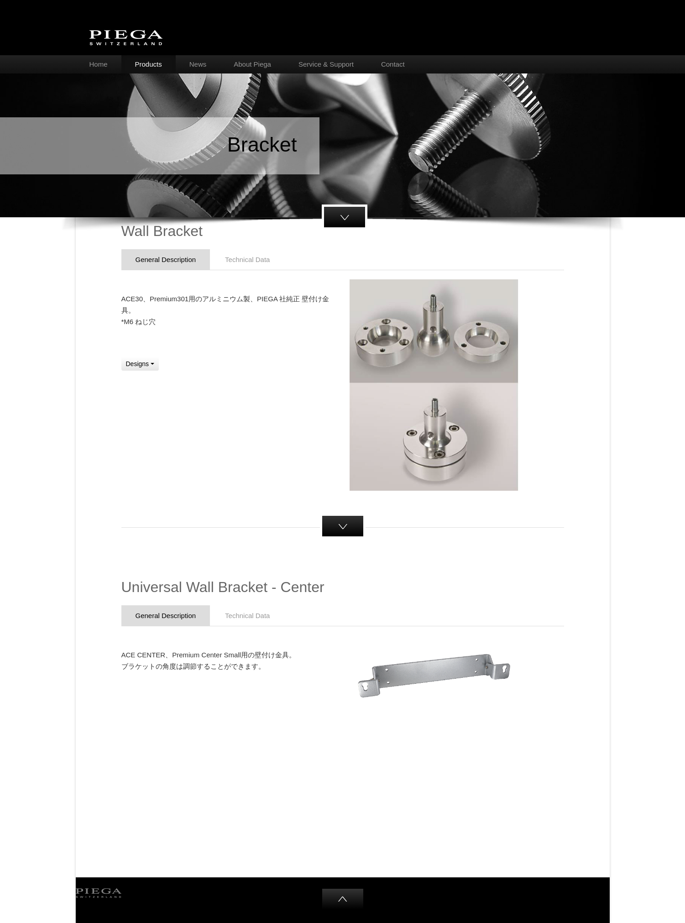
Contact (393, 64)
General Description (166, 259)
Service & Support (326, 64)
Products (148, 64)
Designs (140, 363)
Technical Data (247, 259)
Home (98, 64)
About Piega (252, 64)
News (198, 64)
